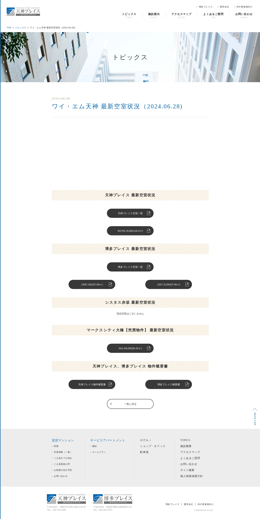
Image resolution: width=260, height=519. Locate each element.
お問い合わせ (61, 476)
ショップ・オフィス (153, 446)
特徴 (56, 446)
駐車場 (144, 452)
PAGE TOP (255, 419)
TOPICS (185, 440)
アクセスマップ (190, 452)
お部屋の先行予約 (63, 470)
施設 (94, 446)
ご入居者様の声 (62, 464)
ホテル (144, 440)
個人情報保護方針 (191, 476)
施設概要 (186, 446)
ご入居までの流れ (63, 458)
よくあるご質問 (190, 458)
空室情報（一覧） (63, 452)
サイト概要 (187, 470)
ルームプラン (99, 452)
